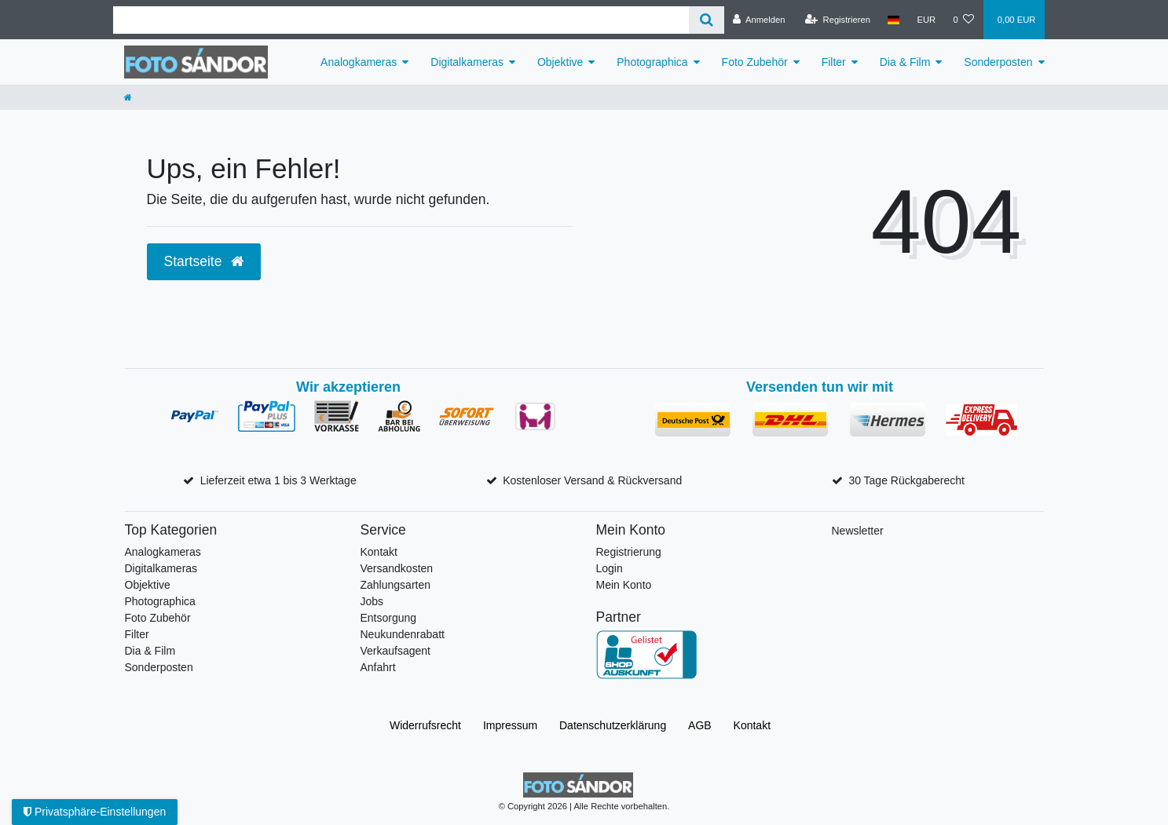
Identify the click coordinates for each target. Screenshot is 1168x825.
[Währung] (926, 19)
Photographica (652, 62)
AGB (700, 725)
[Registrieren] (837, 19)
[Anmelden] (759, 19)
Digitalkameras (466, 62)
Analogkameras (358, 62)
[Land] (893, 19)
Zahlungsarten (396, 585)
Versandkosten (397, 568)
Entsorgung (389, 617)
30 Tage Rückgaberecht (906, 480)
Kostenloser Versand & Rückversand (592, 480)
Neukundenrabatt (403, 634)
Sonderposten (998, 62)
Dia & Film (905, 62)
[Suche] (706, 20)
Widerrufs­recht (425, 725)
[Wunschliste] (963, 19)
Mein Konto (624, 585)
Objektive (560, 62)
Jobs (372, 601)
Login (609, 568)
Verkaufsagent (396, 650)
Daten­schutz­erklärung (612, 725)
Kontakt (379, 552)
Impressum (510, 725)
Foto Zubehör (755, 62)
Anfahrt (378, 667)
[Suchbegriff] (401, 20)
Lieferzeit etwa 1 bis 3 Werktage (278, 480)
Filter (834, 62)
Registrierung (628, 552)
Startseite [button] (204, 261)
